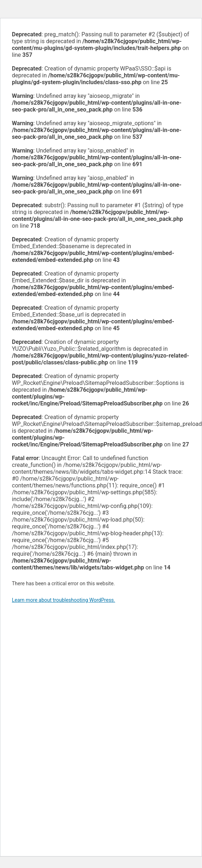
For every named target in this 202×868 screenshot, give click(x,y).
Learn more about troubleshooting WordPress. (63, 600)
